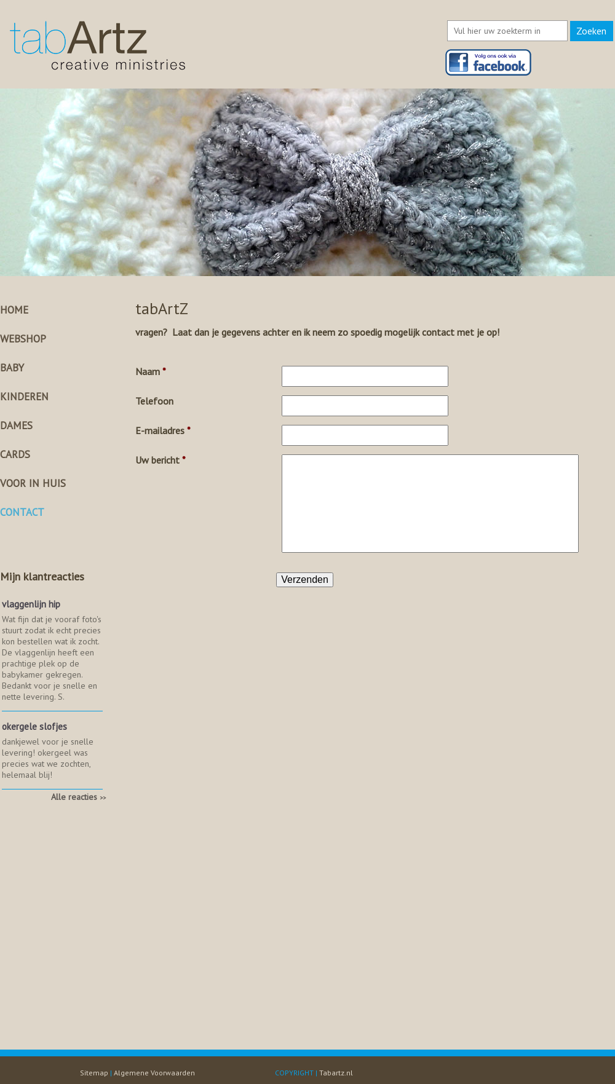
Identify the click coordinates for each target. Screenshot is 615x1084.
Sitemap (94, 1072)
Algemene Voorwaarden (154, 1072)
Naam (150, 371)
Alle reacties (78, 796)
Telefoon (154, 400)
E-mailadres (163, 430)
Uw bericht (160, 459)
